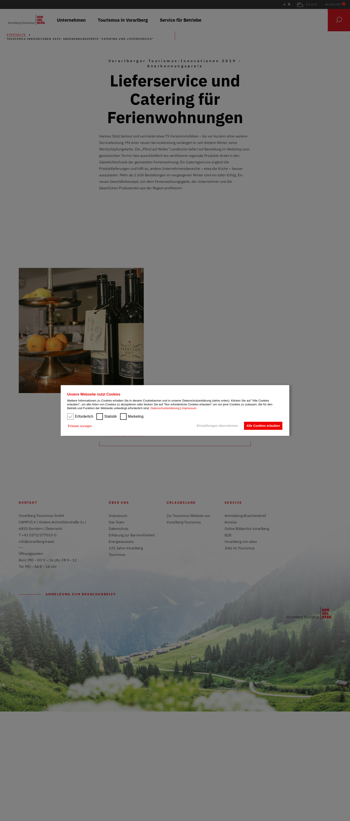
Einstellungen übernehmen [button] (217, 425)
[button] (81, 426)
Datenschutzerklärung (164, 408)
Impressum (189, 408)
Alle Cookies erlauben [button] (263, 425)
